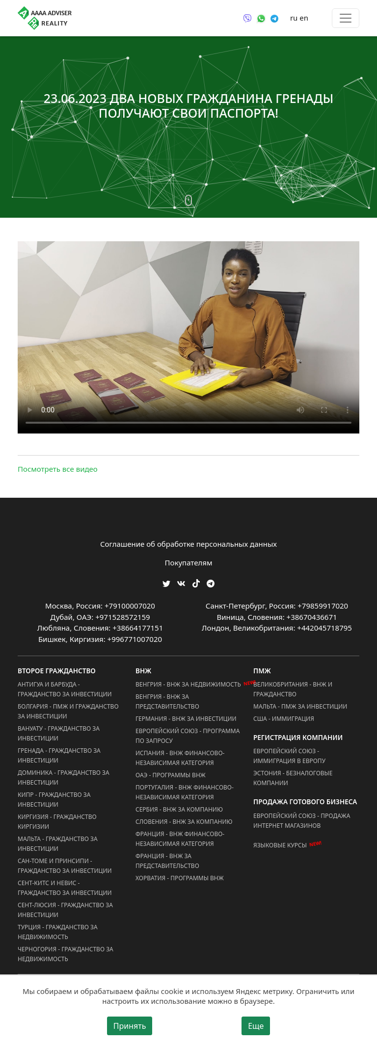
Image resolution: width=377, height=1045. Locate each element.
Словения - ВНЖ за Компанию (184, 821)
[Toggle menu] (345, 18)
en (303, 18)
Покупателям (189, 562)
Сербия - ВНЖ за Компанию (179, 809)
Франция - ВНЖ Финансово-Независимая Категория (179, 839)
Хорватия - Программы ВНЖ (179, 878)
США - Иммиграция (283, 718)
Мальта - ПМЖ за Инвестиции (300, 706)
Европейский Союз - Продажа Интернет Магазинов (301, 821)
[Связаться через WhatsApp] (261, 18)
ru (293, 18)
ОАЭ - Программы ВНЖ (170, 775)
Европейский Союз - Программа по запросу (187, 736)
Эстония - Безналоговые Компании (292, 778)
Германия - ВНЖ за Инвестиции (186, 718)
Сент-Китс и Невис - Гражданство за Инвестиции (65, 888)
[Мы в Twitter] (166, 582)
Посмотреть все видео (58, 469)
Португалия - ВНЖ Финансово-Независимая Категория (184, 792)
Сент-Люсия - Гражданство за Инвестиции (65, 910)
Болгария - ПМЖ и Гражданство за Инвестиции (68, 711)
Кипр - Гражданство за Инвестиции (54, 799)
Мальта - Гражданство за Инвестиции (58, 844)
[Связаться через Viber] (247, 18)
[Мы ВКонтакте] (181, 582)
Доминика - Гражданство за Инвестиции (63, 777)
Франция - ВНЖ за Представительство (167, 861)
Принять (129, 1025)
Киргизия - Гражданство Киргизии (57, 822)
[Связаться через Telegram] (274, 18)
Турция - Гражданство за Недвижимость (58, 932)
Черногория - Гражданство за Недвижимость (65, 954)
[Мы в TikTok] (196, 580)
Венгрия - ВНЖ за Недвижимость (188, 684)
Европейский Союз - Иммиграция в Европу (289, 756)
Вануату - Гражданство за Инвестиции (59, 733)
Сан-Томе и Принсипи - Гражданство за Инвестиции (65, 866)
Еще (256, 1025)
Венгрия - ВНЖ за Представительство (167, 701)
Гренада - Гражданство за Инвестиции (59, 755)
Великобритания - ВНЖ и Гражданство (292, 689)
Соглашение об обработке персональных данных (188, 544)
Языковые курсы (280, 845)
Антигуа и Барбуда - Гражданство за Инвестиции (65, 689)
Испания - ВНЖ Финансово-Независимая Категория (179, 758)
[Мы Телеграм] (211, 582)
